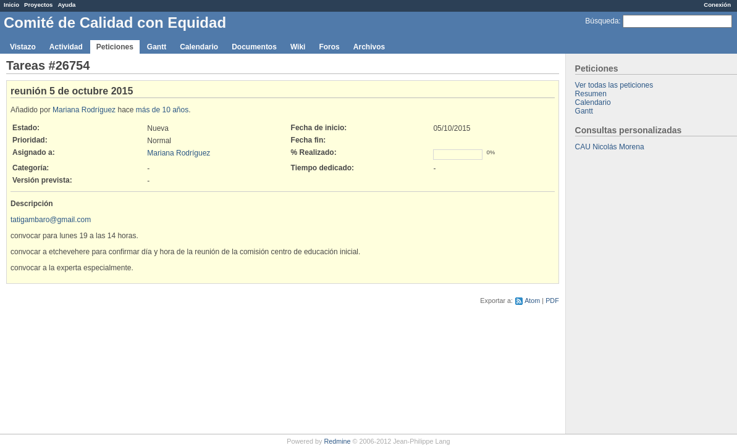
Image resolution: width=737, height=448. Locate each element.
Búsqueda (601, 21)
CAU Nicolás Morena (609, 147)
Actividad (66, 47)
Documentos (254, 47)
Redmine (337, 441)
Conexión (717, 4)
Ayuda (66, 4)
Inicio (11, 4)
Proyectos (38, 4)
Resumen (591, 93)
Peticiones (114, 47)
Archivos (369, 47)
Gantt (156, 47)
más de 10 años (162, 110)
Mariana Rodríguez (84, 110)
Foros (329, 47)
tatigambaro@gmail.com (51, 219)
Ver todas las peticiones (614, 85)
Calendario (199, 47)
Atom (532, 300)
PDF (552, 300)
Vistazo (23, 47)
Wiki (298, 47)
